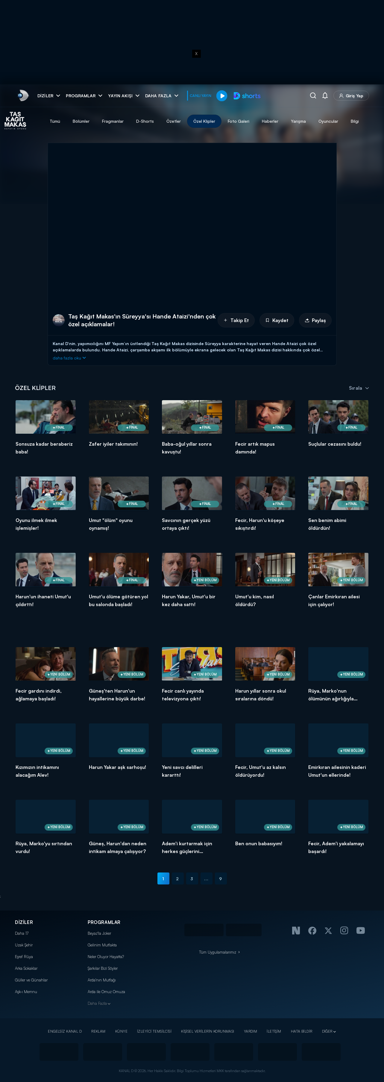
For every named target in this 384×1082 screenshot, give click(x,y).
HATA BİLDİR (301, 1031)
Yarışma (320, 121)
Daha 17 (21, 933)
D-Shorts (167, 121)
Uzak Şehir (24, 945)
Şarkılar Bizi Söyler (103, 968)
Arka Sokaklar (26, 968)
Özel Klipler (226, 121)
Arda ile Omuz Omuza (106, 991)
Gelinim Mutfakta (102, 945)
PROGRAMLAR (104, 922)
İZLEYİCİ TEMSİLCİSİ (154, 1031)
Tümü (77, 121)
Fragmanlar (134, 121)
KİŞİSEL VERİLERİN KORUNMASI (207, 1031)
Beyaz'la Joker (99, 933)
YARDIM (250, 1031)
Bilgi (377, 121)
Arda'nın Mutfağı (102, 980)
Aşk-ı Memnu (26, 991)
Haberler (292, 121)
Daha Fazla (97, 1003)
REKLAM (98, 1031)
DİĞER (327, 1031)
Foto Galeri (260, 121)
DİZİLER (24, 922)
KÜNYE (121, 1031)
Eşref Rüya (24, 956)
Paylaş (315, 320)
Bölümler (103, 121)
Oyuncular (350, 121)
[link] (22, 95)
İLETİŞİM (274, 1031)
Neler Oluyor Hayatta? (106, 956)
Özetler (195, 121)
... (206, 878)
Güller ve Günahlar (31, 980)
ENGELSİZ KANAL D (65, 1031)
